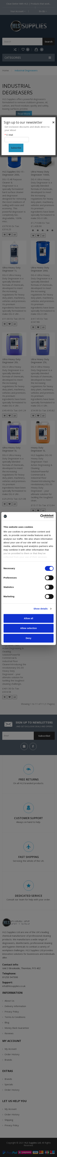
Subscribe (16, 147)
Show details (41, 608)
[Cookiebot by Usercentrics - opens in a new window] (41, 516)
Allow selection (28, 628)
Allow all (28, 618)
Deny (28, 638)
